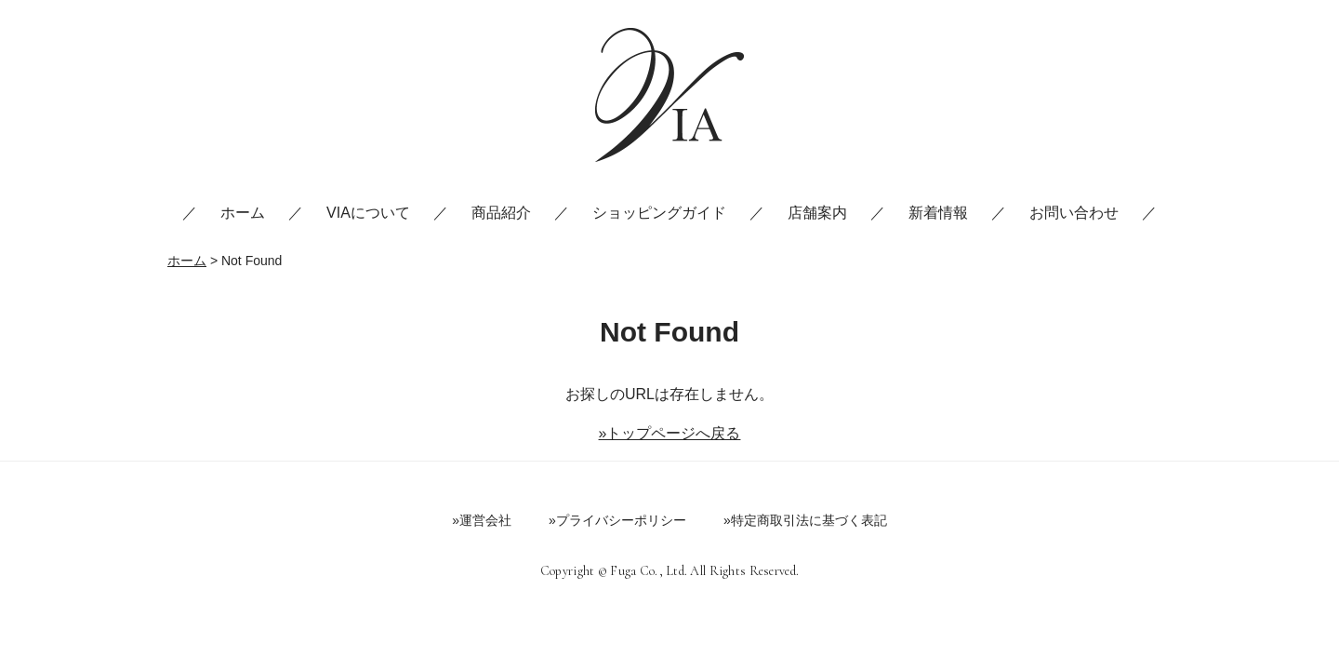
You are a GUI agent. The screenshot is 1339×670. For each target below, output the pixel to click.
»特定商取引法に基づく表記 (805, 520)
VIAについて (368, 213)
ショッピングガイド (659, 213)
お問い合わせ (1074, 213)
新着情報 (938, 213)
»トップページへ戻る (670, 433)
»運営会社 (481, 520)
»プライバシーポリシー (617, 520)
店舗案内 (817, 213)
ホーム (242, 213)
